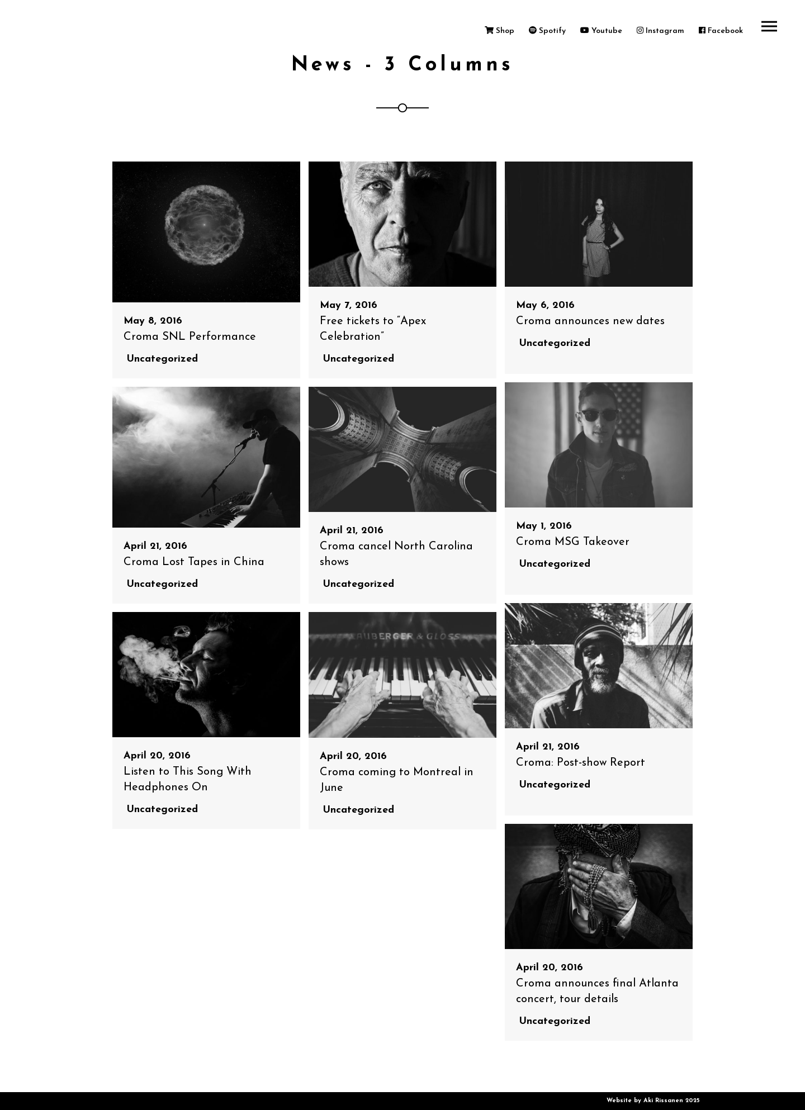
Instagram (660, 31)
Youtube (601, 31)
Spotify (547, 31)
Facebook (721, 31)
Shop (499, 31)
